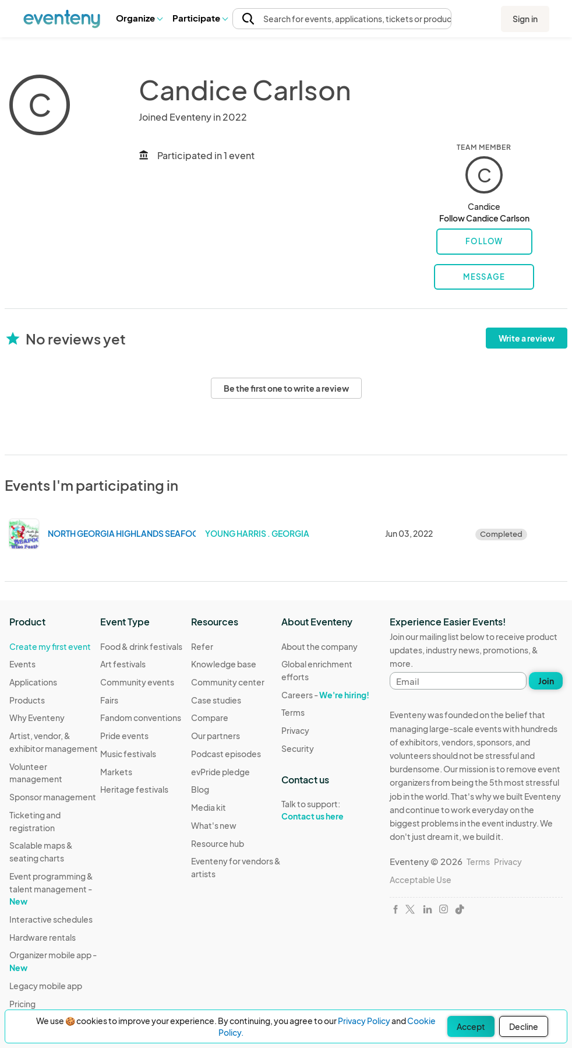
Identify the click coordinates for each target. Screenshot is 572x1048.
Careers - (325, 695)
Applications (33, 682)
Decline (523, 1026)
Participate (199, 17)
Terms (293, 712)
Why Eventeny (37, 717)
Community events (137, 682)
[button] (139, 18)
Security (297, 748)
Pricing (22, 1003)
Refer (202, 646)
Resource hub (217, 843)
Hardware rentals (42, 937)
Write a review (527, 338)
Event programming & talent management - (51, 888)
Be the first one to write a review (286, 388)
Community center (227, 682)
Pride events (124, 735)
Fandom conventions (140, 717)
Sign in (525, 18)
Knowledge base (223, 664)
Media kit (208, 807)
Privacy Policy (364, 1020)
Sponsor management (52, 797)
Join (546, 681)
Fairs (109, 700)
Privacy (295, 730)
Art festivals (123, 664)
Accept (471, 1026)
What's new (213, 825)
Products (27, 700)
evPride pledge (220, 771)
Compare (209, 717)
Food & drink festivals (141, 646)
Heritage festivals (134, 789)
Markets (116, 771)
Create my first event (50, 646)
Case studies (216, 700)
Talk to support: (326, 810)
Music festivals (128, 753)
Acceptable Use (420, 879)
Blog (200, 789)
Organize (139, 17)
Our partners (215, 735)
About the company (319, 646)
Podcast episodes (226, 753)
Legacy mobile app (45, 985)
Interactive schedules (51, 919)
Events (22, 664)
